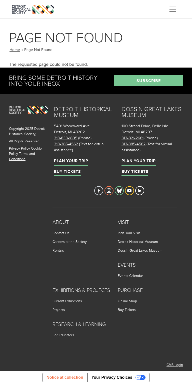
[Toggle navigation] (173, 9)
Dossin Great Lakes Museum (140, 250)
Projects (58, 309)
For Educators (63, 334)
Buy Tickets (67, 171)
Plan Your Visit (129, 232)
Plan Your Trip (71, 161)
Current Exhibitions (67, 300)
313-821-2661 (133, 138)
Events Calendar (130, 275)
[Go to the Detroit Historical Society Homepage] (35, 9)
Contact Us (61, 232)
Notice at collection (64, 377)
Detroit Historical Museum (138, 241)
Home (15, 49)
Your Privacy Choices (112, 377)
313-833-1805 (65, 138)
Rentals (58, 250)
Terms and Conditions (22, 156)
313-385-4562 (66, 144)
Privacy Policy (19, 148)
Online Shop (127, 300)
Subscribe (148, 81)
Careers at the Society (69, 241)
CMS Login (174, 364)
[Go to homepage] (28, 115)
